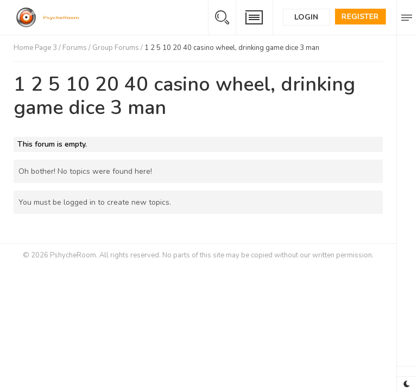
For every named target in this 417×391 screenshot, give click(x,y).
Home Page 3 (35, 48)
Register (360, 16)
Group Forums (115, 48)
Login (306, 17)
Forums (74, 48)
